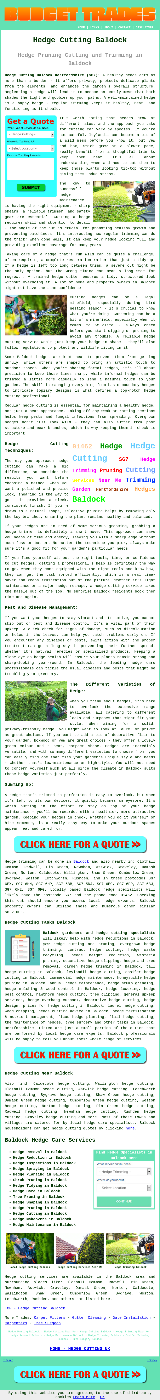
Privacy (152, 1360)
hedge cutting (61, 1117)
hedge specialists (123, 890)
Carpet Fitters (49, 1318)
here (130, 1128)
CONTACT (124, 27)
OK (102, 1397)
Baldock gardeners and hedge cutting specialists (99, 933)
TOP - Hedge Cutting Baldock (35, 1308)
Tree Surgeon (47, 1323)
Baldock (81, 862)
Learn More (84, 1397)
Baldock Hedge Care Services (50, 1140)
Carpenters (16, 1323)
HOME (81, 27)
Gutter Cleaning (89, 1318)
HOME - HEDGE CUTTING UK (80, 1348)
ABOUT (108, 27)
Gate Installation (132, 1318)
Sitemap (8, 1360)
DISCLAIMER (144, 27)
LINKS (94, 27)
